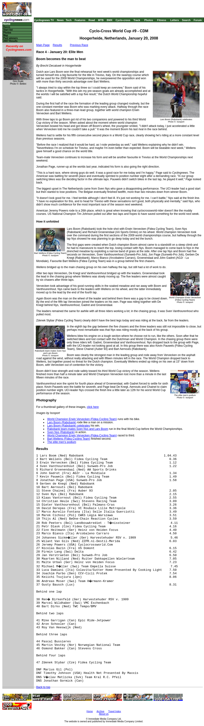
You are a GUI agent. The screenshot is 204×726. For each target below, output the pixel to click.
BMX (109, 20)
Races (6, 27)
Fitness (161, 20)
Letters (174, 20)
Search (186, 20)
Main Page (43, 45)
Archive (100, 711)
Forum (198, 20)
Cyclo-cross (123, 20)
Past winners (10, 38)
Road (92, 20)
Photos (148, 20)
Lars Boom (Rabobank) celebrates (68, 425)
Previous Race (79, 45)
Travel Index (114, 711)
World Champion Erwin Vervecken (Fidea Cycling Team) (82, 419)
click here (93, 407)
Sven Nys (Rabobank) (61, 432)
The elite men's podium (61, 442)
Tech (69, 20)
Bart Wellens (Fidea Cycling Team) (68, 438)
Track (136, 20)
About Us (103, 714)
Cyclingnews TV (44, 20)
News (60, 20)
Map (5, 35)
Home (6, 23)
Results (57, 45)
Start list (8, 30)
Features (80, 20)
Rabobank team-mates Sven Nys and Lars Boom (77, 429)
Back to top (43, 687)
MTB (101, 20)
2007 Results (10, 41)
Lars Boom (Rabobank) (61, 422)
